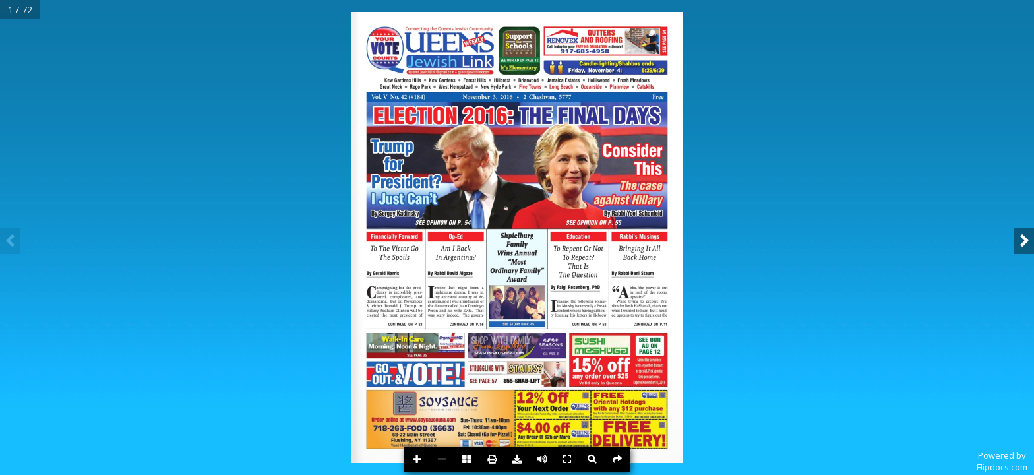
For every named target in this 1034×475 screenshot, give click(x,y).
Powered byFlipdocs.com (1002, 461)
